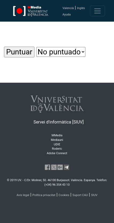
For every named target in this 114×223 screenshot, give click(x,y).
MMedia (57, 135)
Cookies (63, 195)
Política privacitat (43, 195)
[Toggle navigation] (97, 11)
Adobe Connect (57, 153)
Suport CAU (80, 195)
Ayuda (66, 14)
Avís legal (23, 195)
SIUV (94, 195)
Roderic (57, 148)
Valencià (68, 8)
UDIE (57, 144)
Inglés (81, 8)
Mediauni (57, 140)
